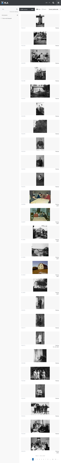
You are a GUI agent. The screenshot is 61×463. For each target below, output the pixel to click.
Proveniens (4, 15)
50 (55, 459)
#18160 (23, 433)
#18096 (23, 204)
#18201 (23, 186)
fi (49, 2)
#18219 (23, 28)
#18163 (23, 398)
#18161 (23, 416)
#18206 (23, 116)
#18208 (23, 81)
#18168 (23, 363)
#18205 (23, 133)
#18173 (23, 328)
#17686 (23, 257)
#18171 (23, 345)
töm (32, 9)
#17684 (23, 275)
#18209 (23, 63)
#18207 (23, 98)
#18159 (23, 451)
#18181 (23, 310)
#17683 (23, 292)
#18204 (23, 151)
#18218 (23, 45)
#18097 (23, 222)
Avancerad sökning (14, 11)
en (46, 2)
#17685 (23, 239)
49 (52, 459)
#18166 (23, 380)
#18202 (23, 169)
